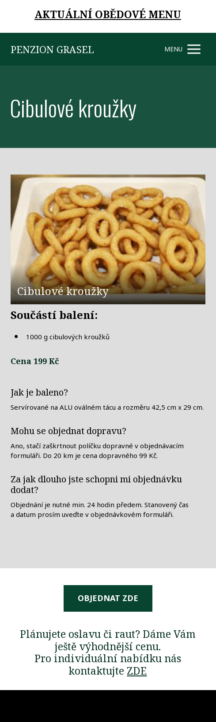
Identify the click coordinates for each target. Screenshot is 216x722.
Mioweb (194, 706)
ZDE (137, 671)
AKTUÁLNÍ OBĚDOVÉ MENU (107, 14)
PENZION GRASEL (52, 49)
